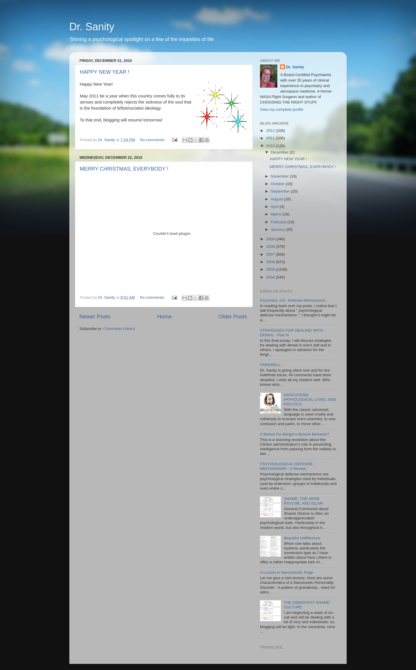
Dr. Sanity (91, 27)
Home (164, 316)
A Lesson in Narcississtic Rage (286, 572)
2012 (271, 130)
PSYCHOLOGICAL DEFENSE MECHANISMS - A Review (286, 466)
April (275, 206)
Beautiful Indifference (302, 538)
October (278, 184)
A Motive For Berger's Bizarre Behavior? (294, 434)
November (280, 176)
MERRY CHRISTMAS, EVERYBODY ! (124, 169)
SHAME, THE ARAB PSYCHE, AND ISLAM (303, 500)
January (278, 229)
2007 (271, 254)
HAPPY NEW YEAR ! (104, 72)
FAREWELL (270, 365)
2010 (271, 146)
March (277, 214)
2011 (271, 138)
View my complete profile (281, 109)
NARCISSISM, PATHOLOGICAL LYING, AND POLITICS (310, 399)
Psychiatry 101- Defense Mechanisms (293, 300)
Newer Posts (94, 316)
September (281, 191)
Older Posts (232, 316)
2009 (271, 239)
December (280, 152)
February (279, 222)
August (277, 199)
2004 (271, 277)
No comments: (153, 140)
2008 (271, 246)
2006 (271, 262)
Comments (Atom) (119, 328)
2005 (271, 269)
